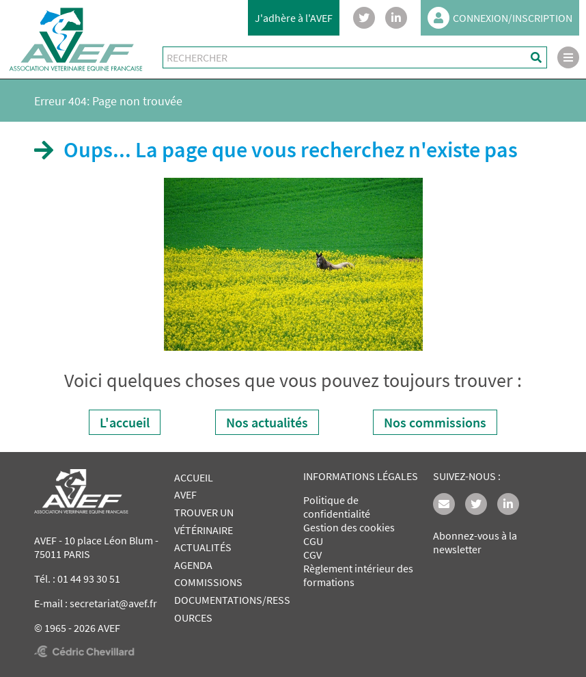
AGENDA (193, 565)
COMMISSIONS (208, 582)
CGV (312, 554)
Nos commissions (435, 422)
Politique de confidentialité (336, 506)
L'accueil (125, 422)
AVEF (185, 494)
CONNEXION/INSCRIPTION (500, 18)
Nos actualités (267, 422)
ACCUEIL (193, 477)
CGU (313, 541)
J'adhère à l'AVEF (294, 18)
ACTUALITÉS (203, 547)
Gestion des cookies (349, 527)
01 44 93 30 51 (88, 578)
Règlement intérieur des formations (358, 575)
